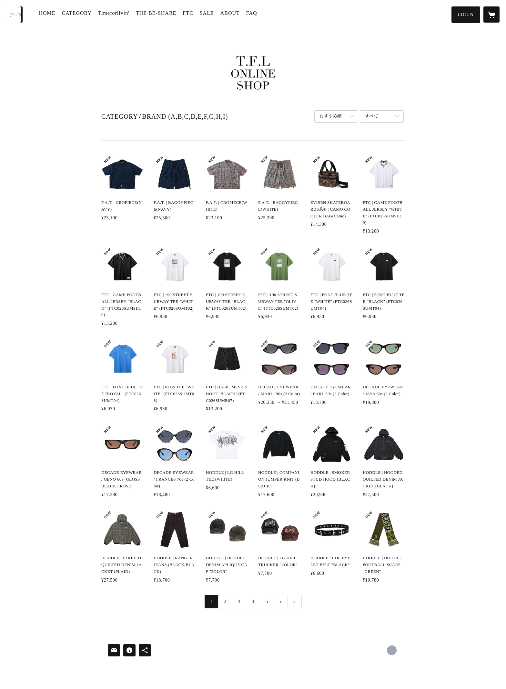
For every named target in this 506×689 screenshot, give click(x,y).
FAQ (254, 14)
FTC (191, 14)
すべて (371, 116)
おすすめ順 (330, 116)
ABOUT (233, 14)
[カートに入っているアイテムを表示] (491, 14)
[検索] (14, 14)
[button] (465, 14)
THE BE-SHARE (159, 14)
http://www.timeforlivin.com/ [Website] (392, 650)
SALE (210, 14)
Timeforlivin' (117, 14)
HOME (50, 14)
